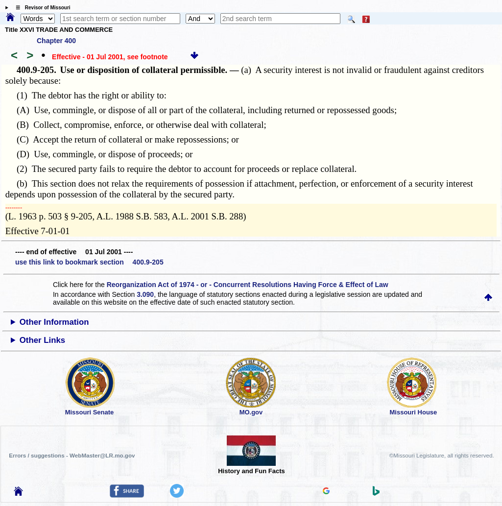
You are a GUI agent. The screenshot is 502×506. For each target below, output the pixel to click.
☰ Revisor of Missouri (41, 7)
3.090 (145, 294)
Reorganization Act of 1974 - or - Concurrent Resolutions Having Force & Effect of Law (247, 285)
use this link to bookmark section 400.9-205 (89, 262)
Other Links (42, 340)
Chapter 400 (56, 41)
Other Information (54, 322)
